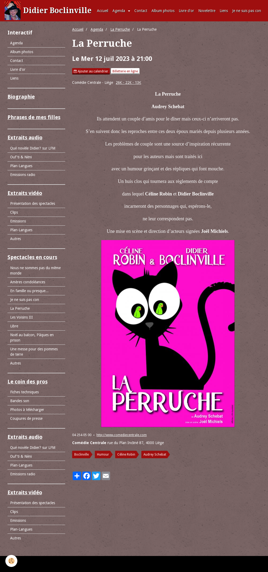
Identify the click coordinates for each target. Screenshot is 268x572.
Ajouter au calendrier (91, 71)
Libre (14, 326)
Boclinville (81, 454)
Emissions (18, 221)
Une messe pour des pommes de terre (34, 351)
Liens (224, 11)
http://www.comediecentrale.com (121, 435)
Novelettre (206, 11)
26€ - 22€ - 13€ (128, 82)
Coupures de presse (26, 418)
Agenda (119, 11)
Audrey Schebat (154, 454)
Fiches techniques (24, 392)
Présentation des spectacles (32, 203)
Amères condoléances (27, 282)
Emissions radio (22, 175)
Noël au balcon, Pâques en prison (32, 337)
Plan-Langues (21, 166)
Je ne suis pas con (246, 11)
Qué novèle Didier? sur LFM (32, 148)
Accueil (102, 11)
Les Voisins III (21, 317)
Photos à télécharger (27, 410)
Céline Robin (126, 454)
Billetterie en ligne (125, 71)
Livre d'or (186, 11)
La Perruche (120, 29)
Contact (140, 11)
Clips (14, 212)
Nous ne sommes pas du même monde (35, 270)
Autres (15, 239)
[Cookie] (11, 561)
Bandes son (19, 401)
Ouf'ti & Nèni (21, 157)
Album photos (163, 11)
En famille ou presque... (29, 291)
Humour (103, 454)
